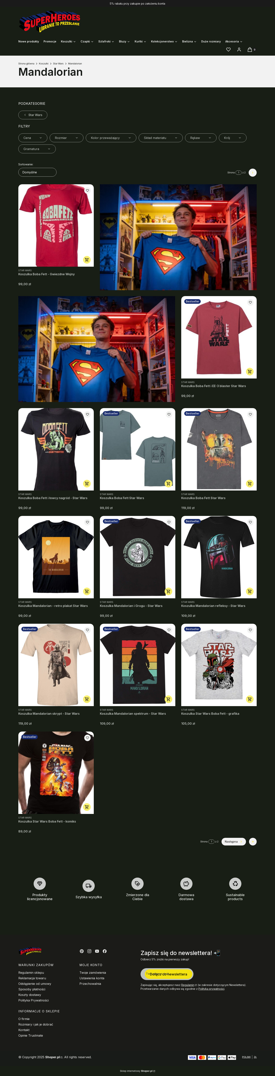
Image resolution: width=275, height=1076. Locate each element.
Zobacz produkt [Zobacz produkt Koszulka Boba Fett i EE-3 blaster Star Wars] (250, 371)
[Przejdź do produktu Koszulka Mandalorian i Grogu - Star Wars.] (137, 557)
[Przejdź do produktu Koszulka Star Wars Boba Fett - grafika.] (219, 665)
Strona (231, 172)
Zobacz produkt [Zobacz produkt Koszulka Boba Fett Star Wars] (168, 483)
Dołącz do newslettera (168, 974)
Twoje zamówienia (92, 972)
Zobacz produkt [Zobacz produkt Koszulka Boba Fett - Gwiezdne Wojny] (87, 260)
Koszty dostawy (29, 995)
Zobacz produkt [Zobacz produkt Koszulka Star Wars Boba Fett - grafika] (250, 699)
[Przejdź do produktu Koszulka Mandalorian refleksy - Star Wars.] (219, 557)
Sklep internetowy (136, 1071)
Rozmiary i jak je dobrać (35, 1024)
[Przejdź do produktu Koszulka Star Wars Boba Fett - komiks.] (56, 773)
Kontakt (23, 1030)
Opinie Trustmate (30, 1035)
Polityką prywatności (211, 988)
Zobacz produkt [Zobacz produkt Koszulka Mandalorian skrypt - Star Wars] (87, 699)
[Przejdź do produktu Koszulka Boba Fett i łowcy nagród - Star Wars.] (56, 449)
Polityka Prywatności (33, 1000)
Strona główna (26, 63)
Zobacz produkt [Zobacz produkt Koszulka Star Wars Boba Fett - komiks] (87, 807)
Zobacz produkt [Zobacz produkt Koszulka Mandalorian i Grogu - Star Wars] (168, 591)
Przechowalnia (90, 984)
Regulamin (187, 985)
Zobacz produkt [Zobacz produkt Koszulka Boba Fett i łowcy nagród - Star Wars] (87, 483)
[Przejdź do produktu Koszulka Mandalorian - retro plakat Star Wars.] (56, 557)
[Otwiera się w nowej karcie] (81, 951)
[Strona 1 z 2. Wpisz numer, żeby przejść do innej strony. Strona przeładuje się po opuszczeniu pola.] (238, 173)
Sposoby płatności (31, 989)
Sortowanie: (25, 164)
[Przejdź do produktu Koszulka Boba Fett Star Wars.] (137, 449)
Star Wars (58, 63)
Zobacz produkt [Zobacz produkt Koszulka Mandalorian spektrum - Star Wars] (168, 699)
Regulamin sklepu (31, 972)
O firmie (24, 1019)
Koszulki (44, 63)
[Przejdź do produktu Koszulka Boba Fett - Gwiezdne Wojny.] (56, 225)
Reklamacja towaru (32, 978)
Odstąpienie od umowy (34, 984)
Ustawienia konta (91, 978)
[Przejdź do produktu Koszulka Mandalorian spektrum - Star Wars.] (137, 665)
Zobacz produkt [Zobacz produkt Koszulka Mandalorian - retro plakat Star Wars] (87, 591)
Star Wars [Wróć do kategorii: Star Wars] (32, 115)
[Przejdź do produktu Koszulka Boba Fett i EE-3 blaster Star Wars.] (219, 337)
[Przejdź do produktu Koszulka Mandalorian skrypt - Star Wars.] (56, 665)
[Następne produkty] (234, 841)
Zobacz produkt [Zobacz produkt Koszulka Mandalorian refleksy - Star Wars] (250, 591)
